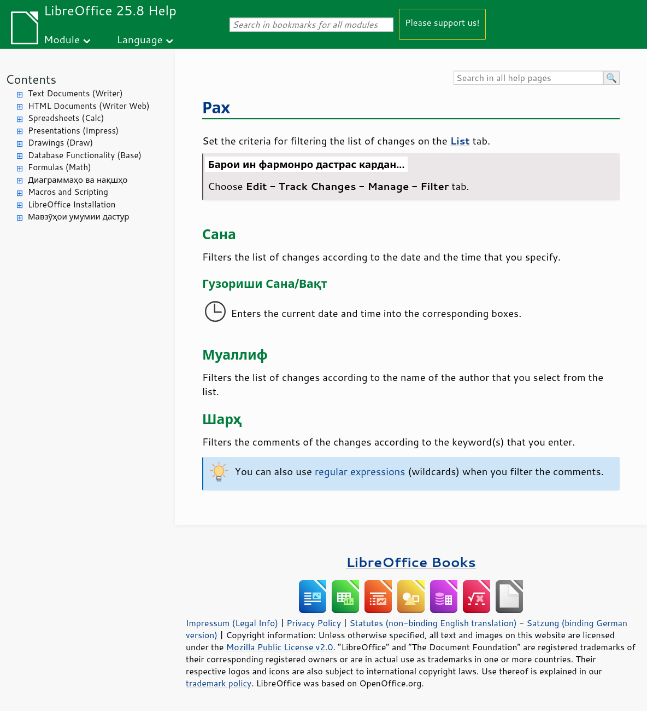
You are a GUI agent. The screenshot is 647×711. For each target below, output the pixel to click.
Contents (30, 79)
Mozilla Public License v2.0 (279, 647)
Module (62, 39)
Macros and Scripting (68, 192)
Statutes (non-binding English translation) (432, 623)
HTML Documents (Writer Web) (89, 106)
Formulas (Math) (59, 167)
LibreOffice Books (411, 561)
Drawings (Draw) (60, 142)
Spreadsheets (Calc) (66, 118)
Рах (216, 107)
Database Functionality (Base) (85, 155)
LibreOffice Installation (71, 204)
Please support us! (442, 22)
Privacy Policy (313, 623)
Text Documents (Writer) (75, 93)
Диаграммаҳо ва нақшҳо (77, 180)
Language (140, 39)
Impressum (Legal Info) (232, 623)
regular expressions (360, 471)
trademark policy (218, 683)
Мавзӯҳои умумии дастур (78, 216)
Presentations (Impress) (73, 130)
